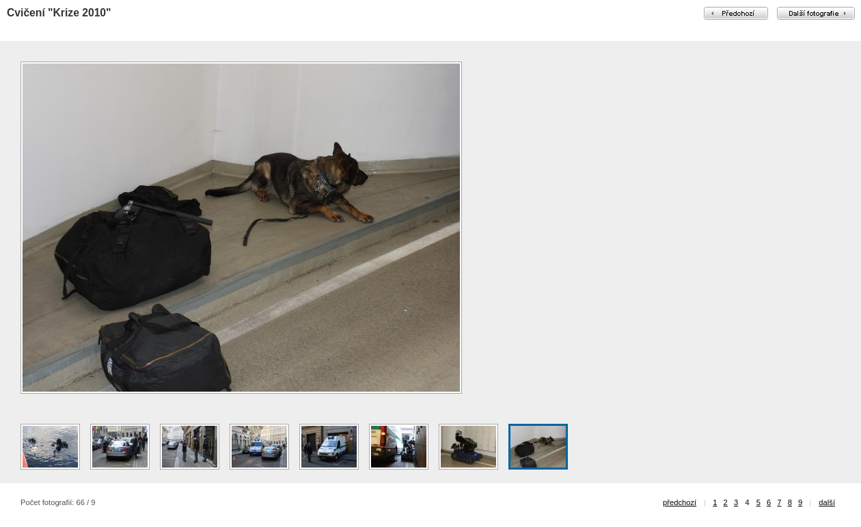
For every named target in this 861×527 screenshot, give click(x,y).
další (827, 502)
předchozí (679, 502)
